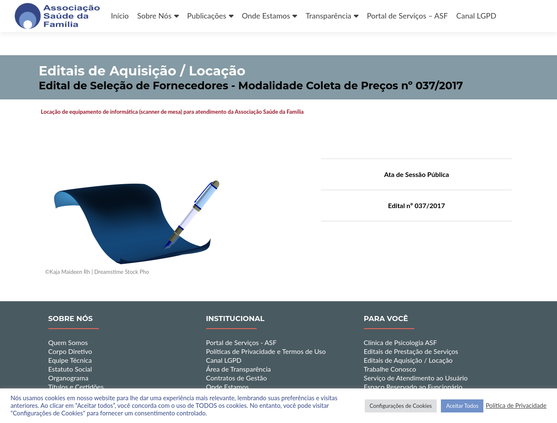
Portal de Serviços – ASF (407, 15)
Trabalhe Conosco (390, 369)
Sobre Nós (154, 15)
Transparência (328, 15)
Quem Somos (68, 342)
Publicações (206, 15)
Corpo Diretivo (70, 351)
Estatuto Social (70, 369)
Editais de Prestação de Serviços (411, 351)
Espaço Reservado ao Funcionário (413, 387)
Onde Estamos (266, 15)
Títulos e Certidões (76, 387)
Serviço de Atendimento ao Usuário (416, 378)
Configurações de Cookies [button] (401, 405)
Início (120, 15)
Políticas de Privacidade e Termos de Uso (266, 351)
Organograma (68, 378)
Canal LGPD (476, 15)
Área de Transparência (238, 369)
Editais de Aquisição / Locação (408, 360)
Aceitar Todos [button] (462, 405)
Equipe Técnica (70, 360)
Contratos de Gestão (236, 378)
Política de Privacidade (515, 405)
